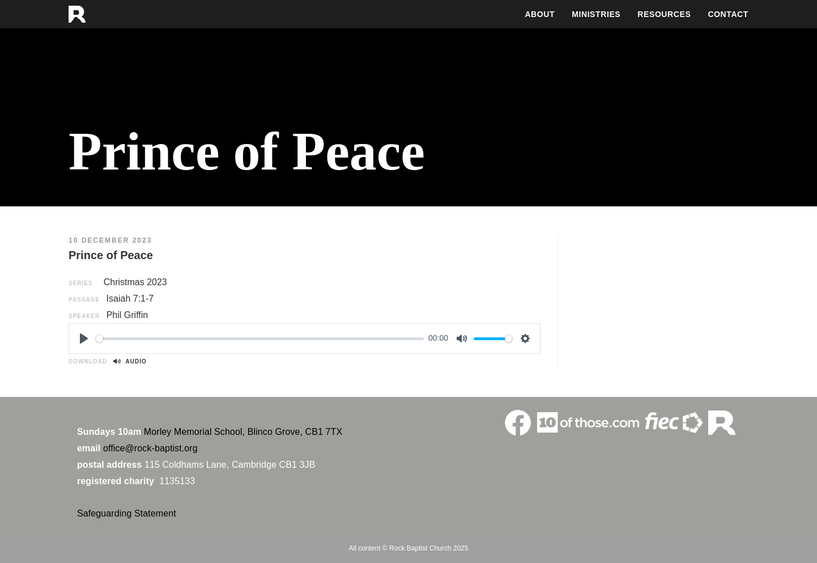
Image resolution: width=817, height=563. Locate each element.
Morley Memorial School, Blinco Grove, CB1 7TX (243, 432)
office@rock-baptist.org (150, 448)
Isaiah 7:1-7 (130, 298)
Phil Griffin (127, 315)
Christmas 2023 (135, 282)
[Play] (84, 338)
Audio (129, 361)
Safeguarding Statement (126, 513)
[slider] (260, 338)
